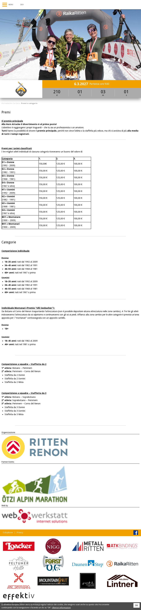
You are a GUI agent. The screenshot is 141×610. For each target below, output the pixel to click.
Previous (8, 44)
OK (136, 605)
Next (133, 44)
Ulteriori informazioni (61, 608)
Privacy (20, 532)
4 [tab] (75, 78)
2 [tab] (66, 78)
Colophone (8, 532)
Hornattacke (7, 103)
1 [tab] (61, 78)
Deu (22, 5)
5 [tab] (79, 78)
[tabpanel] (70, 44)
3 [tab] (70, 78)
